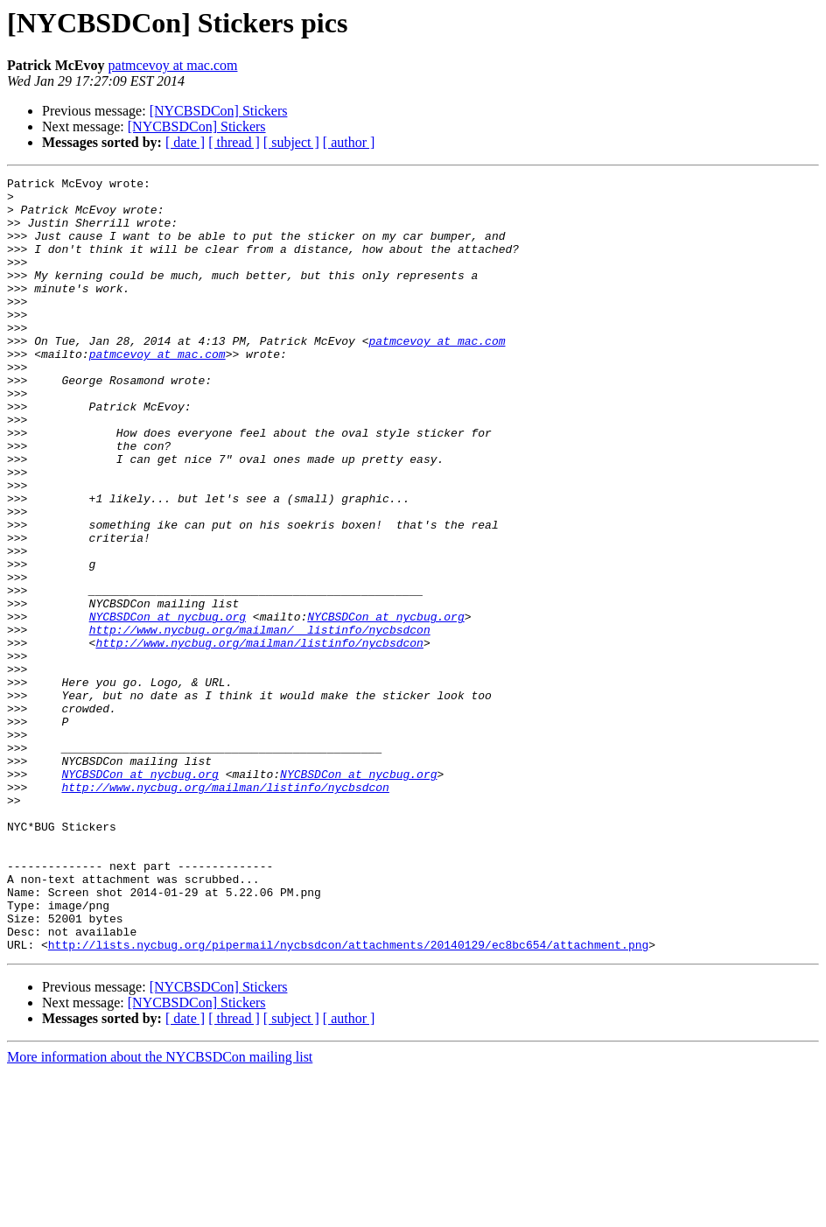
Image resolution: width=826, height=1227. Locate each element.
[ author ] (349, 142)
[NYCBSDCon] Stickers (219, 110)
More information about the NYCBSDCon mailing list (159, 1211)
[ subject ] (291, 142)
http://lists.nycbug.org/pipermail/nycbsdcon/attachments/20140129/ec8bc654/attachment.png (348, 1099)
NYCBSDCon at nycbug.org (167, 705)
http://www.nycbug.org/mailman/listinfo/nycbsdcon (259, 737)
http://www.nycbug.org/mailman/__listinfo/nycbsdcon (259, 721)
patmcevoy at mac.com (173, 65)
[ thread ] (234, 142)
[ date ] (185, 142)
